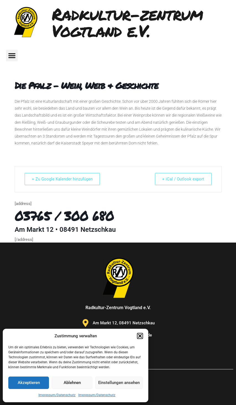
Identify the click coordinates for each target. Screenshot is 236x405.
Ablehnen (72, 382)
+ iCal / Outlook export (183, 179)
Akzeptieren (29, 382)
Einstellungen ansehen (119, 382)
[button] (140, 336)
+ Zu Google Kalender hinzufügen (63, 179)
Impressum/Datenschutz (57, 395)
